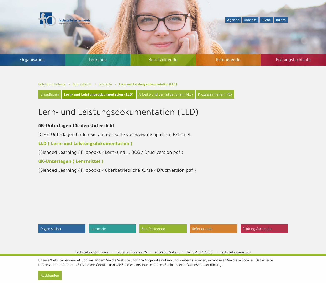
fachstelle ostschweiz (51, 84)
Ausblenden (50, 276)
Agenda (233, 20)
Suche (266, 20)
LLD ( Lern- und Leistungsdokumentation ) (85, 144)
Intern (281, 20)
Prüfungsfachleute (257, 229)
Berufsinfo (105, 84)
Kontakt (250, 20)
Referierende (202, 229)
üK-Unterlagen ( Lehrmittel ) (71, 162)
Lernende (98, 229)
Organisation (50, 229)
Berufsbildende (81, 84)
